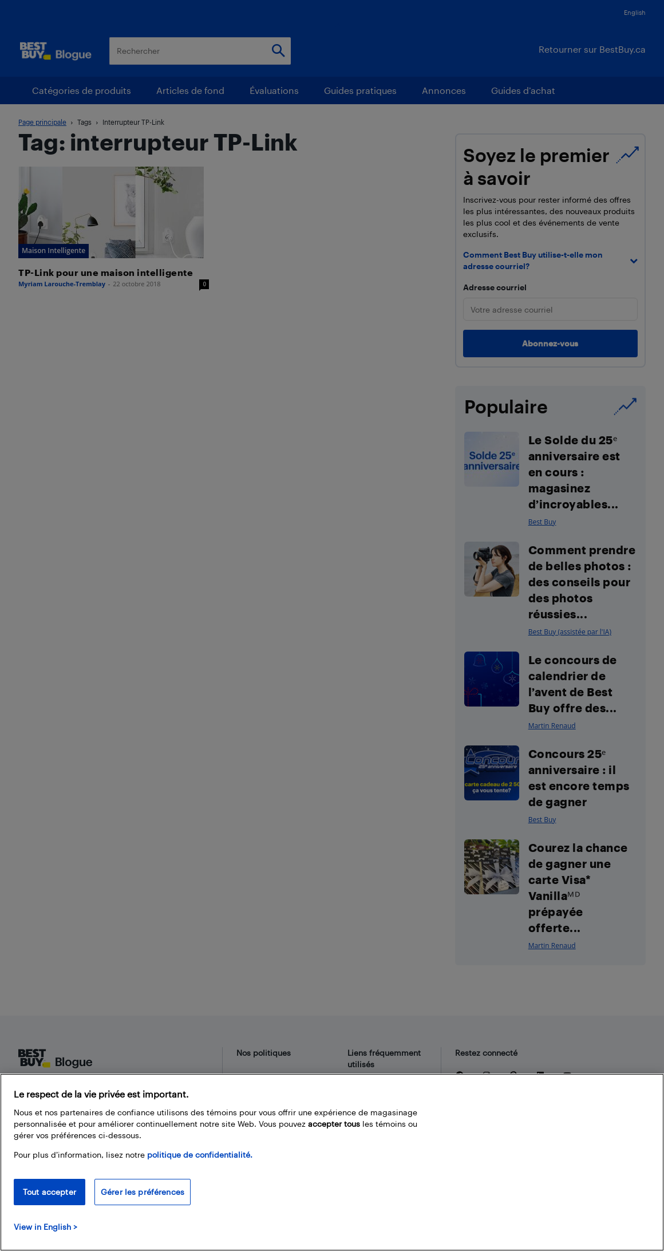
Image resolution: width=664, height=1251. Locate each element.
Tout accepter (49, 1192)
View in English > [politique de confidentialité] (45, 1227)
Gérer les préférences (142, 1192)
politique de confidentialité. (199, 1154)
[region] (332, 1162)
